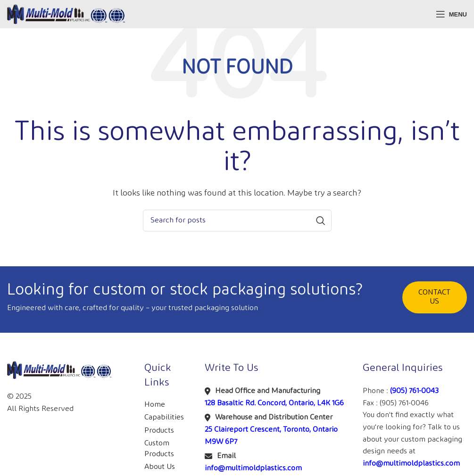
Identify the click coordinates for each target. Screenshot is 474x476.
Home (154, 404)
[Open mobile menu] (451, 14)
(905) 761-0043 (414, 390)
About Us (159, 466)
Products (159, 430)
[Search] (237, 220)
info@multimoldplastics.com (253, 468)
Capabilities (164, 417)
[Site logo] (66, 13)
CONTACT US (434, 297)
